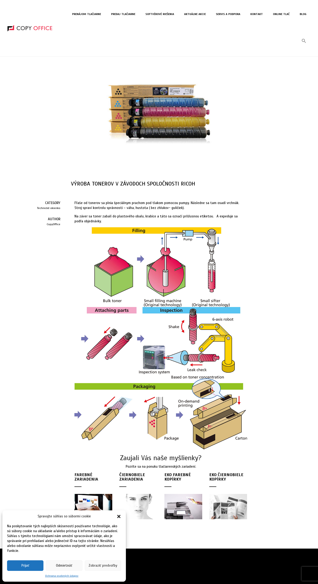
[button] (118, 516)
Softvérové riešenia (159, 14)
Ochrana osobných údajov (61, 575)
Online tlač (281, 14)
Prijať (25, 565)
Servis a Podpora (228, 14)
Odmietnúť (64, 565)
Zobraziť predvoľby (103, 565)
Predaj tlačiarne (123, 14)
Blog (303, 14)
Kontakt (256, 14)
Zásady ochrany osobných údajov (151, 565)
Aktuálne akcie (195, 14)
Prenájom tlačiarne (86, 14)
